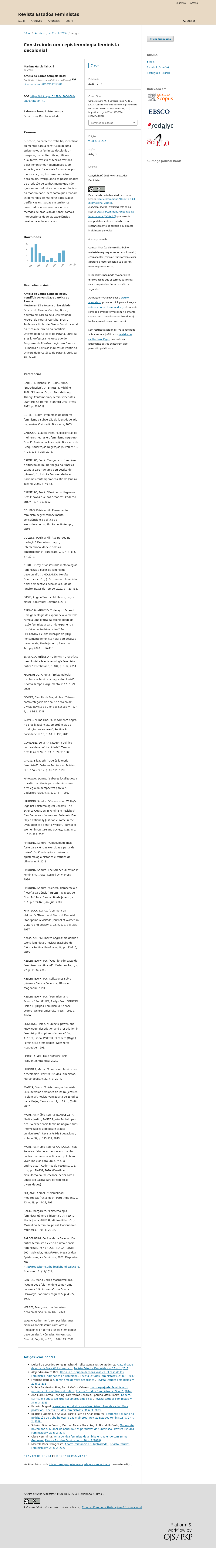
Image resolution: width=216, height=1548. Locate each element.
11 (41, 1456)
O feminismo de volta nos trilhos (74, 1380)
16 (60, 1456)
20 (75, 1456)
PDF (96, 65)
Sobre (70, 20)
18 (68, 1456)
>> (85, 1456)
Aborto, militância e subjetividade (86, 1444)
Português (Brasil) (158, 73)
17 (64, 1456)
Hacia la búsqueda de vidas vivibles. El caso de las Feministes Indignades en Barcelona (77, 1374)
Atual (21, 20)
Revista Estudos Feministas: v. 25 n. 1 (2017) (101, 1368)
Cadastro (181, 3)
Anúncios (54, 20)
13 (49, 1456)
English (151, 61)
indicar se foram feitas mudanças (106, 307)
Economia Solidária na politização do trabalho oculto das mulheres (82, 1415)
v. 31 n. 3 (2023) (58, 33)
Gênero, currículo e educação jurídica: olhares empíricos (81, 1396)
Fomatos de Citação (102, 122)
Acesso (194, 3)
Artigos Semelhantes (39, 1357)
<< (25, 1456)
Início (27, 33)
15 (57, 1456)
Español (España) (158, 67)
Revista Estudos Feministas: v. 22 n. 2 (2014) (104, 1391)
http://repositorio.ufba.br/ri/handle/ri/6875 (51, 1266)
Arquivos (36, 20)
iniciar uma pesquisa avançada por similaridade (79, 1464)
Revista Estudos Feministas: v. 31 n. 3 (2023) (74, 1410)
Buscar (189, 20)
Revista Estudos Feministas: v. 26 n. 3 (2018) (73, 1440)
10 (38, 1456)
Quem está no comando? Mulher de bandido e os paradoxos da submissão (82, 1427)
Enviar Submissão (160, 39)
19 (72, 1456)
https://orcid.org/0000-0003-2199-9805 (43, 84)
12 (45, 1456)
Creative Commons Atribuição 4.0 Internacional (112, 1507)
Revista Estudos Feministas (48, 14)
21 (79, 1456)
